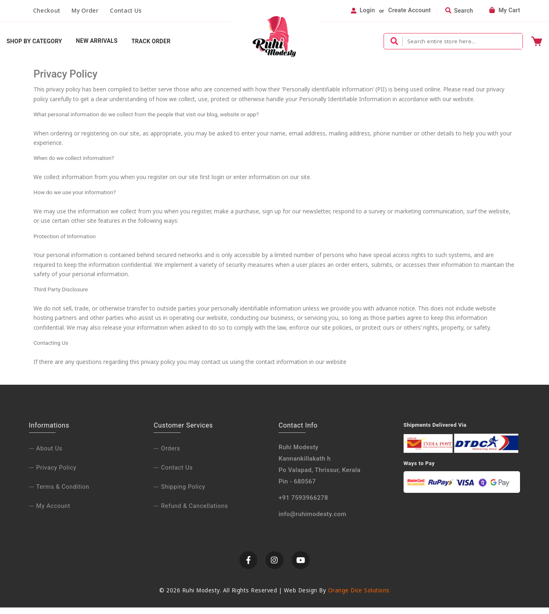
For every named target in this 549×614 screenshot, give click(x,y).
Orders (170, 454)
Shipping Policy (183, 493)
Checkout (46, 10)
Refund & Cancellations (194, 512)
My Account (53, 512)
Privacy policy (56, 473)
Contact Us (126, 10)
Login (367, 10)
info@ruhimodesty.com (312, 520)
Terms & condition (62, 493)
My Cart (504, 10)
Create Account (409, 10)
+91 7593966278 (303, 504)
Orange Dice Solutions (359, 597)
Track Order (151, 41)
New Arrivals (97, 41)
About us (49, 454)
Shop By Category (34, 41)
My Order (84, 10)
